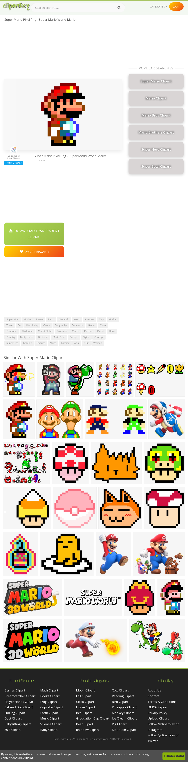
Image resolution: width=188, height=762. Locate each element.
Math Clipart (49, 690)
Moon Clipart (85, 690)
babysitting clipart (17, 724)
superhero (12, 343)
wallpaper (28, 331)
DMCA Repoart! (34, 251)
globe (27, 319)
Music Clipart (49, 718)
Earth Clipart (49, 713)
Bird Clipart (120, 702)
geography (61, 325)
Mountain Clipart (124, 730)
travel (9, 325)
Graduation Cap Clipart (92, 718)
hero (112, 331)
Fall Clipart (83, 696)
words (75, 331)
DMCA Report (157, 707)
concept (99, 337)
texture (41, 343)
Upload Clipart (158, 718)
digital (86, 337)
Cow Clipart (120, 690)
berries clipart (14, 690)
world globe (45, 331)
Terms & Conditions (162, 702)
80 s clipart (12, 730)
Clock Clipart (85, 702)
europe (74, 337)
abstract (89, 319)
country (10, 337)
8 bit (86, 343)
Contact (153, 696)
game (46, 325)
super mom (12, 319)
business (43, 337)
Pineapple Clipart (124, 707)
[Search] (119, 7)
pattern (88, 331)
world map (32, 325)
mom (103, 325)
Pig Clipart (119, 724)
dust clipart (12, 718)
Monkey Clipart (123, 713)
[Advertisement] (63, 51)
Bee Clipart (84, 713)
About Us (154, 690)
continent (11, 331)
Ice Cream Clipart (124, 718)
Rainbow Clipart (87, 730)
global (91, 325)
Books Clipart (49, 696)
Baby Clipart (49, 730)
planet (100, 331)
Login (176, 6)
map (101, 319)
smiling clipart (14, 713)
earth (51, 319)
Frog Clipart (48, 702)
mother (113, 319)
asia (76, 343)
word (77, 319)
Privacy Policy (157, 713)
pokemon (62, 331)
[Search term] (78, 7)
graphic (27, 343)
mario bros (59, 337)
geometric (77, 325)
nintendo (64, 319)
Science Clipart (51, 724)
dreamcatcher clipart (19, 696)
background (26, 337)
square (39, 319)
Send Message (14, 163)
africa (53, 343)
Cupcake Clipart (51, 707)
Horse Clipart (85, 707)
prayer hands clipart (19, 702)
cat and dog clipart (18, 707)
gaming (65, 343)
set (19, 325)
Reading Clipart (123, 696)
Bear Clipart (84, 724)
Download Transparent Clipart (34, 233)
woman (97, 343)
